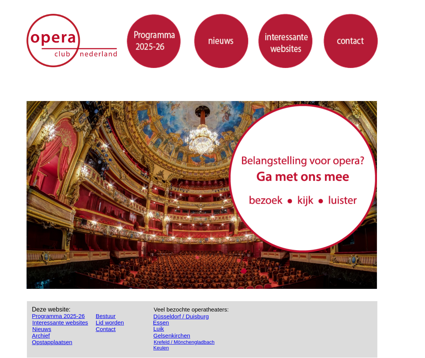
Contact (106, 329)
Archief (41, 335)
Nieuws (41, 329)
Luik (158, 328)
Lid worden (110, 322)
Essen (161, 322)
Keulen (161, 348)
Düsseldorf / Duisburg (181, 316)
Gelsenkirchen (171, 335)
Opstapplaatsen (52, 342)
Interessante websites (60, 322)
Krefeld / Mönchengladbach (184, 342)
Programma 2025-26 (58, 316)
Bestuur (106, 316)
